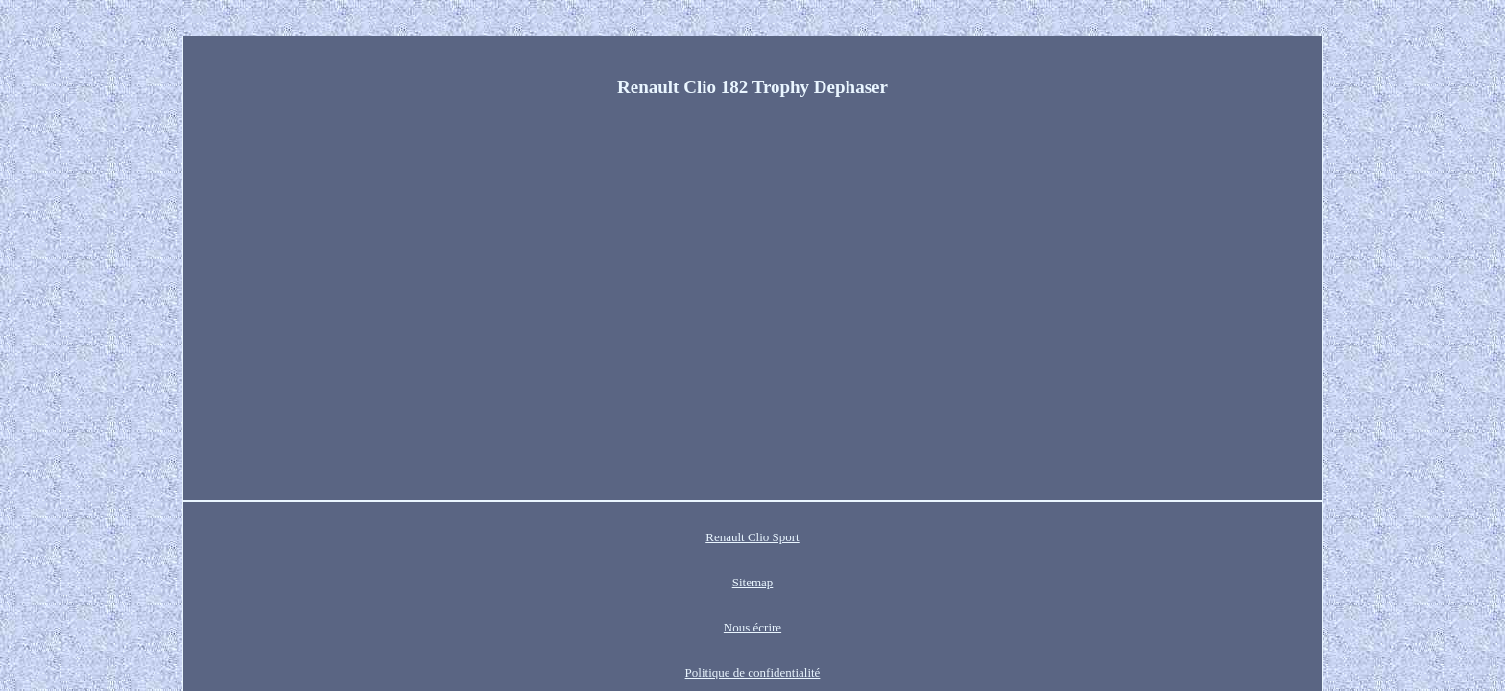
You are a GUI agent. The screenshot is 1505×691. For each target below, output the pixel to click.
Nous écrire (695, 537)
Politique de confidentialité (813, 537)
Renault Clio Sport (537, 537)
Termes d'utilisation (951, 537)
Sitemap (625, 537)
